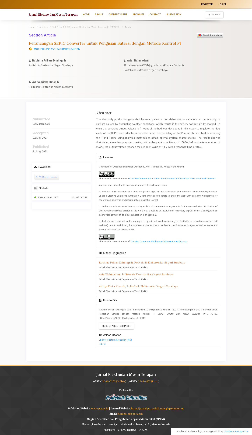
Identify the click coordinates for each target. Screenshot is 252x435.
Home (32, 27)
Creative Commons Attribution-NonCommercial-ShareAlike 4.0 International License (171, 178)
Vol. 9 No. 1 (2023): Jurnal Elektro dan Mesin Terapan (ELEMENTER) (86, 27)
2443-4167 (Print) (148, 381)
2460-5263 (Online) (114, 381)
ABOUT (99, 14)
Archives (43, 27)
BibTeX (102, 344)
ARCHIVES (138, 14)
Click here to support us (236, 431)
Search (214, 14)
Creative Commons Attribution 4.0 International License (159, 241)
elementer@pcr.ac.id (130, 413)
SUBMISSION (173, 14)
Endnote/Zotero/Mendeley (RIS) (115, 339)
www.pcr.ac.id (99, 408)
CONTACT (155, 14)
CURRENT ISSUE (117, 14)
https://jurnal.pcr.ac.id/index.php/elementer (157, 408)
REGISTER (207, 4)
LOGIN (222, 4)
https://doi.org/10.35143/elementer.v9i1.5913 (57, 48)
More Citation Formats (116, 326)
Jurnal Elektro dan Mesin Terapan (53, 14)
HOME (86, 14)
